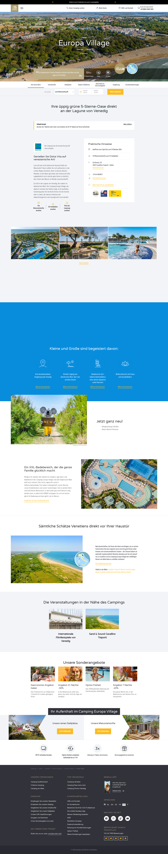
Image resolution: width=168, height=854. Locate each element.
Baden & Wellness (84, 85)
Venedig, (103, 572)
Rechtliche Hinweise (74, 821)
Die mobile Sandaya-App (76, 811)
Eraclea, (132, 570)
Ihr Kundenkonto (73, 804)
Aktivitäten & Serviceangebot (100, 85)
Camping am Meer (37, 788)
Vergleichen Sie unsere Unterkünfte (43, 808)
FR (120, 805)
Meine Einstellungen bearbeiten (78, 834)
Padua (129, 572)
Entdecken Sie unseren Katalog (42, 804)
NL (108, 805)
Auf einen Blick (36, 85)
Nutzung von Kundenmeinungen (79, 828)
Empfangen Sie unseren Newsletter (43, 801)
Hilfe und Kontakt (73, 801)
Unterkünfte (52, 85)
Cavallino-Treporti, (114, 570)
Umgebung (116, 85)
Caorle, (128, 570)
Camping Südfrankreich (39, 782)
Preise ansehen (115, 92)
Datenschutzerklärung (75, 824)
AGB (69, 818)
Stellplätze (67, 85)
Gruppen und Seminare (39, 818)
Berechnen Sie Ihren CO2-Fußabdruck (81, 808)
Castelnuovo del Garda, (113, 572)
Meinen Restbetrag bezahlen (77, 814)
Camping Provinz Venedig (76, 788)
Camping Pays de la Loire (76, 785)
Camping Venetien (74, 782)
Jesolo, (97, 572)
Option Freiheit (72, 831)
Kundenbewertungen (132, 85)
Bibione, (123, 572)
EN (112, 805)
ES (116, 805)
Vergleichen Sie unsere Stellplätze (43, 811)
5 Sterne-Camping (37, 785)
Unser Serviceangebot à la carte (42, 821)
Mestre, (123, 570)
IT (127, 805)
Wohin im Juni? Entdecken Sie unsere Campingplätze (84, 2)
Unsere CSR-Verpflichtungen (41, 814)
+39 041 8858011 (98, 174)
